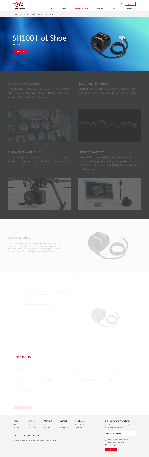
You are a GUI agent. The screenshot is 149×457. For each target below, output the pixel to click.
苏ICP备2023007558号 (49, 440)
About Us (65, 8)
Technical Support (65, 427)
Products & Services (82, 8)
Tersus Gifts (78, 427)
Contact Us (131, 8)
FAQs (14, 425)
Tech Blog (47, 427)
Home (53, 8)
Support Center (115, 8)
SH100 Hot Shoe (48, 14)
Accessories (37, 14)
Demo (30, 425)
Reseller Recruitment (81, 425)
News (45, 425)
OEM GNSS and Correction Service (116, 440)
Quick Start (32, 427)
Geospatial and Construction (114, 442)
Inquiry (62, 425)
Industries (99, 8)
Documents (16, 427)
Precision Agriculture (112, 445)
